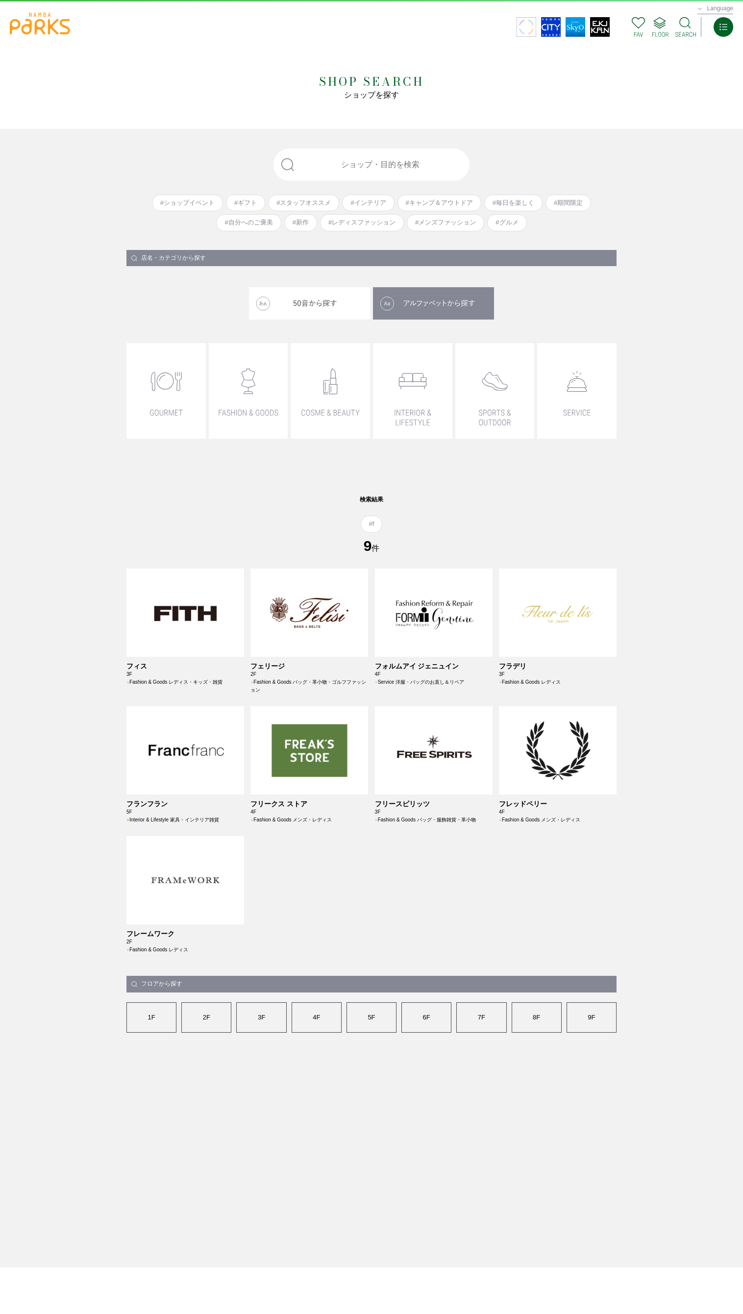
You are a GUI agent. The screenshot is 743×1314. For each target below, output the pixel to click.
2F (206, 1017)
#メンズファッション (445, 222)
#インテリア (368, 202)
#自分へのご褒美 (248, 222)
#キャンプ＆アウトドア (439, 202)
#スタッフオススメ (303, 202)
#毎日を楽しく (513, 202)
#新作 (301, 222)
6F (426, 1017)
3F (261, 1017)
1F (151, 1017)
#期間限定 (568, 202)
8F (536, 1017)
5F (371, 1017)
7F (481, 1017)
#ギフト (245, 202)
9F (591, 1017)
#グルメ (506, 222)
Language (720, 8)
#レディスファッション (362, 222)
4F (316, 1017)
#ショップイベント (187, 202)
